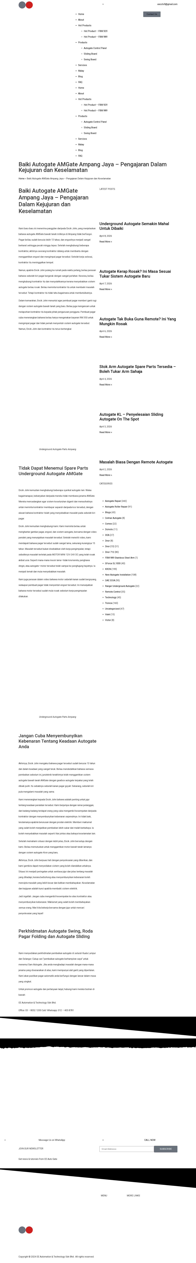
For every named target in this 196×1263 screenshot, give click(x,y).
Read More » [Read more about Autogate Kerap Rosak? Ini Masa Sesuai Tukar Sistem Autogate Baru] (105, 289)
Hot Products (84, 25)
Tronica (108, 603)
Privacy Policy (134, 1234)
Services (82, 65)
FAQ (80, 82)
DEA (107, 535)
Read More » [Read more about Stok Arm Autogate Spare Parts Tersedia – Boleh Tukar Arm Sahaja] (105, 384)
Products (82, 42)
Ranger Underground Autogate (120, 586)
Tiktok (130, 1217)
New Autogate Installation (118, 574)
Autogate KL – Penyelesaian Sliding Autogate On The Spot (131, 417)
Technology (110, 597)
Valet (107, 614)
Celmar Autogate (113, 518)
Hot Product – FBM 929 (95, 31)
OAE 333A (110, 580)
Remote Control (113, 591)
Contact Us (132, 1211)
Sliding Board (90, 53)
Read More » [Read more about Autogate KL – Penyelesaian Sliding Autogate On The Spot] (105, 432)
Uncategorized (112, 608)
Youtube (131, 1223)
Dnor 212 (109, 546)
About (81, 19)
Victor (108, 620)
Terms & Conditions (136, 1228)
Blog (80, 76)
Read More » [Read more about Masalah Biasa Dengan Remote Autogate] (105, 475)
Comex (108, 523)
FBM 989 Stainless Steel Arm (119, 557)
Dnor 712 (109, 552)
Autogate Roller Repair (116, 506)
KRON (108, 569)
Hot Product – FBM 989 (95, 36)
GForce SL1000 (113, 563)
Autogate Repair (113, 501)
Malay (81, 70)
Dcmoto (109, 529)
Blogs (108, 512)
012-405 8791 (33, 1218)
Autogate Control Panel (95, 48)
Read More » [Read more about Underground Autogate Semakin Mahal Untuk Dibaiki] (105, 241)
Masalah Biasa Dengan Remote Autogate (136, 462)
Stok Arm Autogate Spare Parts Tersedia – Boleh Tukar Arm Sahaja (137, 369)
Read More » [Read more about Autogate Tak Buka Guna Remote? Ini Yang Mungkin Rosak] (105, 337)
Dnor (107, 540)
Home (81, 14)
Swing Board (90, 59)
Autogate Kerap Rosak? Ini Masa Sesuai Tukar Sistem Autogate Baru (135, 274)
